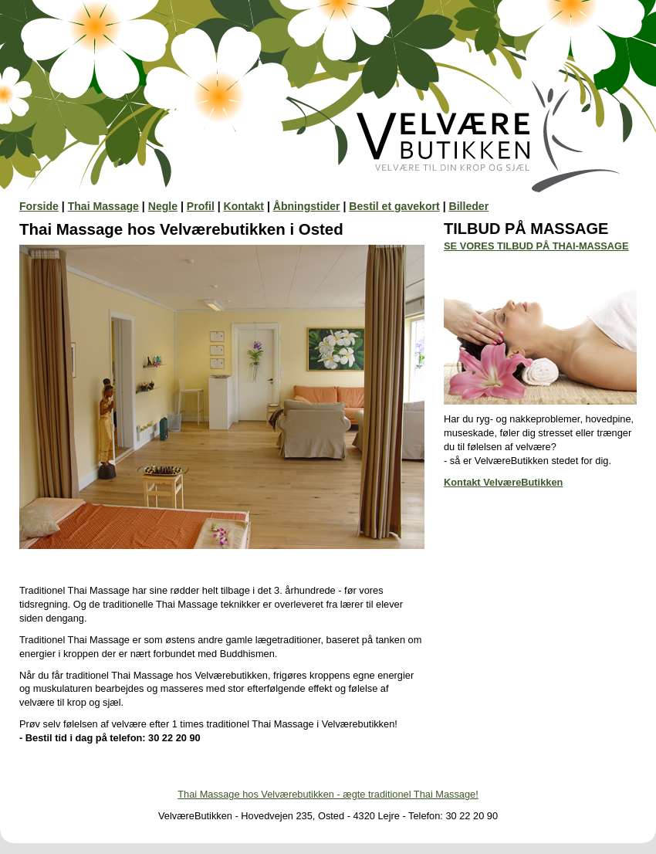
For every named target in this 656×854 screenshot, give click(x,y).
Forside (39, 206)
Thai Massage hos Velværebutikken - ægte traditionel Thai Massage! (328, 794)
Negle (163, 206)
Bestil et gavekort (394, 206)
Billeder (468, 206)
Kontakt (244, 206)
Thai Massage (103, 206)
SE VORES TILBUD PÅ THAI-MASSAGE (536, 246)
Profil (201, 206)
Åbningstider (306, 206)
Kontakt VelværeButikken (503, 482)
